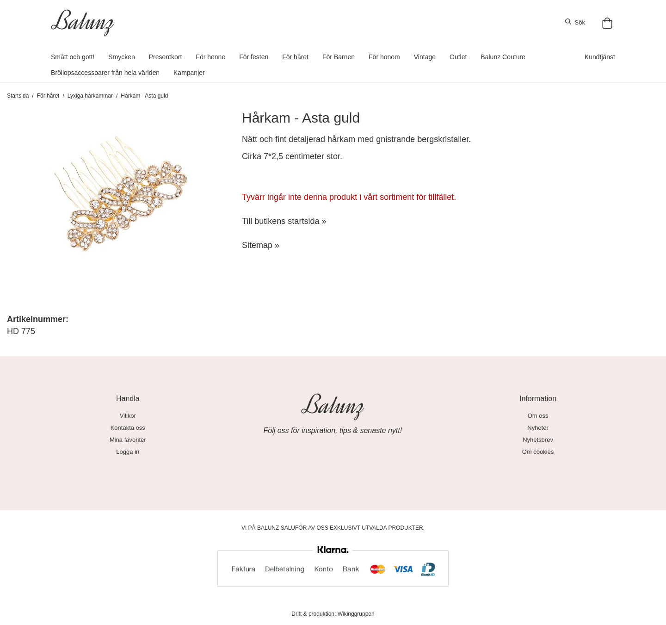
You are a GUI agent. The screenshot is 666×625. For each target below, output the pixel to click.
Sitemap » (260, 245)
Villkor (128, 415)
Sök (575, 22)
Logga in (127, 451)
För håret (295, 57)
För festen (253, 57)
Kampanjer (189, 72)
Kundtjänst (600, 57)
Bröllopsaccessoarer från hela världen (105, 72)
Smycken (121, 57)
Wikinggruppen (356, 614)
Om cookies (538, 451)
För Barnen (338, 57)
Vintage (425, 57)
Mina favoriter (128, 439)
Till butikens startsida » (284, 221)
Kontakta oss (128, 427)
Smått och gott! (72, 57)
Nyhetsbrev (538, 439)
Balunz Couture (503, 57)
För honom (384, 57)
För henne (210, 57)
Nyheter (538, 427)
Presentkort (165, 57)
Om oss (538, 415)
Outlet (458, 57)
